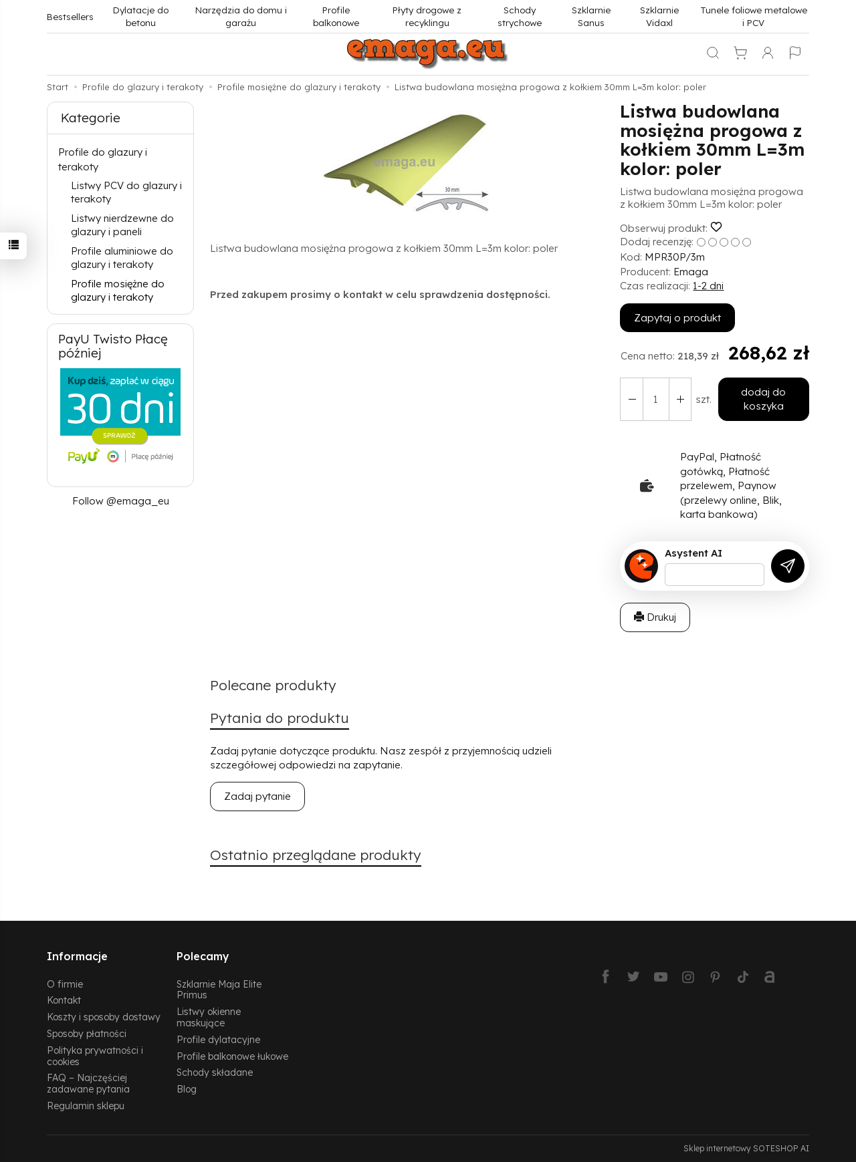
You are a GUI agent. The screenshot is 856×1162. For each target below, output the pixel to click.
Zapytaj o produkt (677, 317)
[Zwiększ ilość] (631, 399)
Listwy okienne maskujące (209, 1017)
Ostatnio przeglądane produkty (315, 855)
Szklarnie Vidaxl (659, 16)
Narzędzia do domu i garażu (241, 16)
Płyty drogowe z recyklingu (427, 16)
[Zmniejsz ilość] (679, 399)
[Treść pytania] (714, 574)
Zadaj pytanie (257, 796)
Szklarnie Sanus (591, 16)
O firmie (65, 983)
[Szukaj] (713, 54)
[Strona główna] (428, 54)
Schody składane (215, 1072)
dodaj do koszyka (763, 399)
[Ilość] (655, 399)
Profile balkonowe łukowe (232, 1055)
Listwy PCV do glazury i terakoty (126, 192)
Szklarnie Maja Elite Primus (219, 989)
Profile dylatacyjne (218, 1039)
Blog (187, 1089)
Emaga (690, 271)
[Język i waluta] (795, 54)
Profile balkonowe (336, 16)
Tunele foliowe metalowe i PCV (753, 16)
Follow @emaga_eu (120, 500)
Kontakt (64, 1000)
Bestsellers (70, 16)
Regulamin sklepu (85, 1105)
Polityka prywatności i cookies (95, 1055)
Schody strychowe (520, 16)
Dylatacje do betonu (141, 16)
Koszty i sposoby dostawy (103, 1016)
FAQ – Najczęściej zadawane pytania (88, 1083)
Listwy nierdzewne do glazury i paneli (122, 225)
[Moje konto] (768, 54)
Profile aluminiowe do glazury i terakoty (122, 258)
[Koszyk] (740, 54)
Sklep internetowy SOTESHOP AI (746, 1148)
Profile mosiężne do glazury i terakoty (118, 290)
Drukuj (655, 617)
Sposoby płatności (86, 1033)
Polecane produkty (273, 685)
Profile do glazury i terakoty (102, 159)
